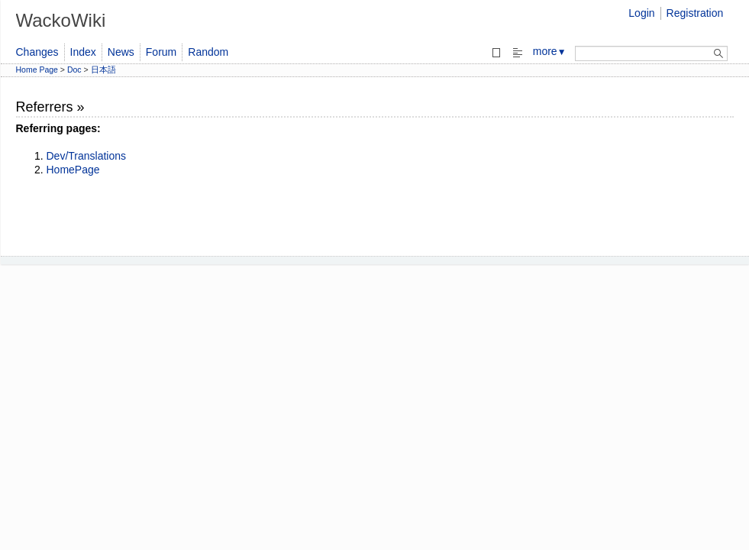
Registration (695, 13)
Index (83, 52)
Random (208, 52)
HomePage (73, 169)
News (121, 52)
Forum (161, 52)
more (550, 51)
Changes (37, 52)
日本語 (103, 69)
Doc (74, 69)
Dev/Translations (87, 156)
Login (641, 13)
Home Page (37, 69)
